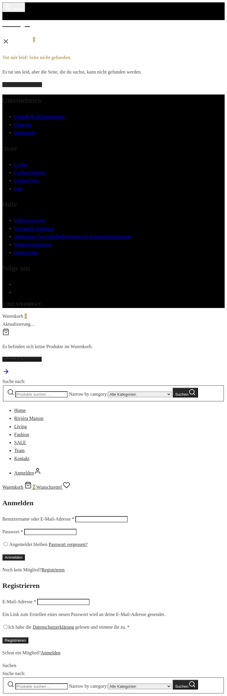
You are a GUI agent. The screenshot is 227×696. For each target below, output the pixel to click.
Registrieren (52, 569)
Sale (18, 188)
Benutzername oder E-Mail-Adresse (38, 518)
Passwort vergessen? (67, 544)
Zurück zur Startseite (22, 84)
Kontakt (22, 458)
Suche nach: (13, 381)
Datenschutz (26, 252)
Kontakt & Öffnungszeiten (39, 116)
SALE (20, 442)
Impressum (24, 132)
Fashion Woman (29, 172)
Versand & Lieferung (34, 228)
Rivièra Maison (28, 418)
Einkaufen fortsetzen (22, 359)
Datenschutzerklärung (53, 627)
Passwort (12, 531)
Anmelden (13, 557)
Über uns (22, 124)
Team (19, 450)
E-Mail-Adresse (19, 601)
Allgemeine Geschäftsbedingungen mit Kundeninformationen (72, 236)
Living (20, 164)
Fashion (21, 434)
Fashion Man (26, 180)
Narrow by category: (88, 394)
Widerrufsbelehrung (33, 244)
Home (20, 410)
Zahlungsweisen (29, 220)
